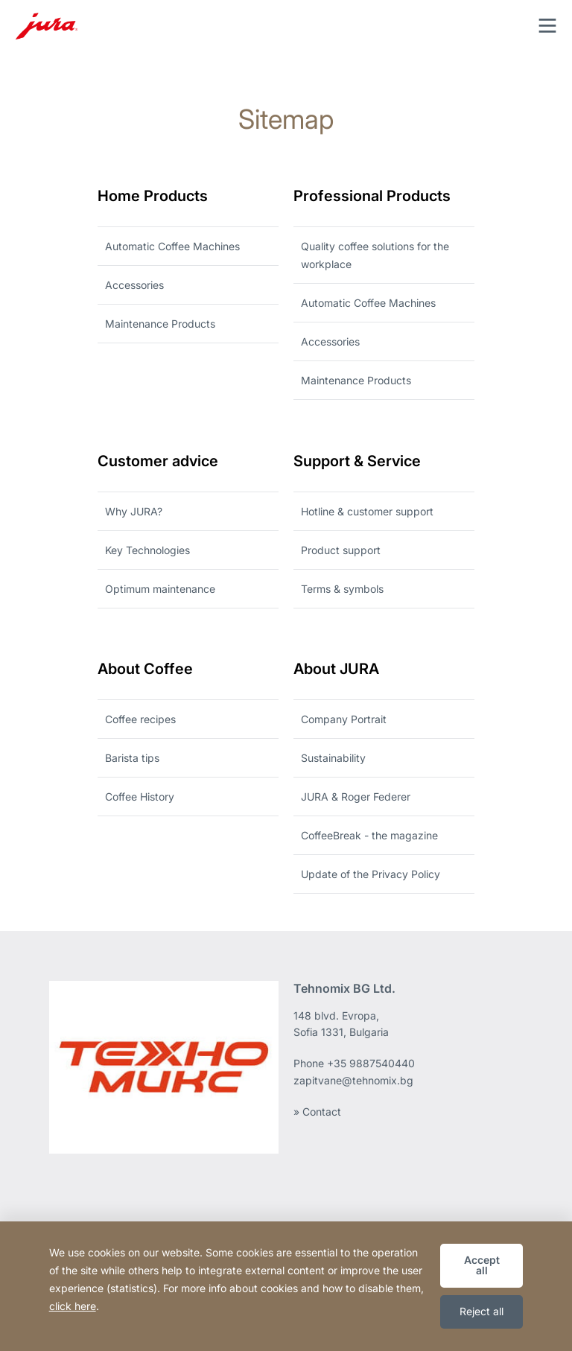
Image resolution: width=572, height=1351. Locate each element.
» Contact (317, 1111)
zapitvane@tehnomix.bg (353, 1080)
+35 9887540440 (371, 1063)
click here (72, 1306)
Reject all (481, 1311)
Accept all (482, 1265)
